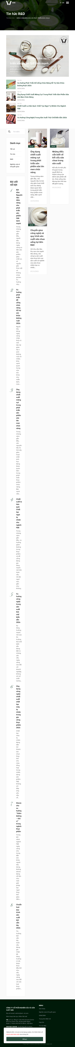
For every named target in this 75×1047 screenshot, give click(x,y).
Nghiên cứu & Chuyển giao (15, 165)
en (63, 2)
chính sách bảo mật (12, 1034)
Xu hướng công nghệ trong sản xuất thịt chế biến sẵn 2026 (42, 117)
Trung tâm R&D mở (45, 1019)
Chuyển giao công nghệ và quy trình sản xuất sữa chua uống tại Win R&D (37, 237)
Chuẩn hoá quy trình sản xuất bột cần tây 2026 (19, 916)
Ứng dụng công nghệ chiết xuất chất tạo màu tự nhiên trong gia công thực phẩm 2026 (18, 707)
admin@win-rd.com (21, 1013)
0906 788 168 (23, 1016)
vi (60, 2)
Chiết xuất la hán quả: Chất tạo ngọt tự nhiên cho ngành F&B (19, 513)
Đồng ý (25, 1039)
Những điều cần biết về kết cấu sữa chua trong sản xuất (58, 157)
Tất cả (12, 149)
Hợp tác (41, 1022)
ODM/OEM (42, 1015)
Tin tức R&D (42, 1026)
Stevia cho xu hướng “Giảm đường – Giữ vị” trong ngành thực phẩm (18, 817)
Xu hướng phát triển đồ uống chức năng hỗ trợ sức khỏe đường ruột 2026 (18, 306)
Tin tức (13, 53)
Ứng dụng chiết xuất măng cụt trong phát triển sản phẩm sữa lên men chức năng (37, 162)
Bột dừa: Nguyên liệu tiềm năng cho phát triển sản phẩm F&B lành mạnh (19, 206)
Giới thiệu (42, 1009)
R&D (11, 159)
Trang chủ (10, 18)
